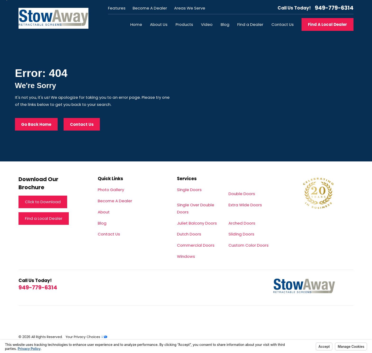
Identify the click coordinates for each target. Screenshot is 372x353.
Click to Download (43, 201)
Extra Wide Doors (245, 205)
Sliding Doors (241, 234)
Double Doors (241, 194)
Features (117, 8)
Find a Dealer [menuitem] (250, 24)
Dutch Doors (189, 234)
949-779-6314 (334, 8)
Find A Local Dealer (327, 24)
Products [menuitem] (184, 24)
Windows (186, 256)
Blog (102, 223)
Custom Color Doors (248, 245)
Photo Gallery (111, 190)
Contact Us (82, 124)
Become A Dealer (150, 8)
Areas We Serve (189, 8)
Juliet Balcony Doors (197, 223)
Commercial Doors (195, 245)
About (104, 212)
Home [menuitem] (136, 24)
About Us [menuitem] (158, 24)
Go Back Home (36, 124)
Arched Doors (241, 223)
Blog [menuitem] (225, 24)
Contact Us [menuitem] (282, 24)
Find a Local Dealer (43, 218)
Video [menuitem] (207, 24)
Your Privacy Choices (86, 336)
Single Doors (189, 190)
